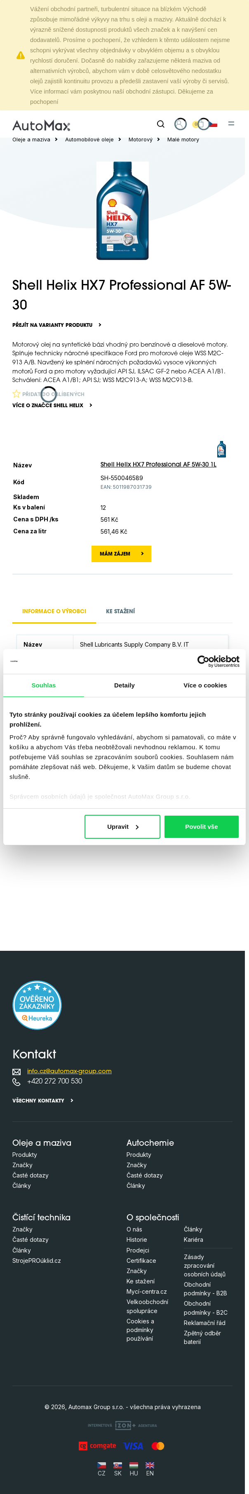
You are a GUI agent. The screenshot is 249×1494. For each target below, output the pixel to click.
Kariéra (193, 1239)
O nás (134, 1229)
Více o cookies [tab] (205, 685)
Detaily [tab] (124, 685)
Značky (22, 1164)
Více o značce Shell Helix (47, 405)
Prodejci (138, 1250)
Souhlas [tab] (43, 685)
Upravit (123, 826)
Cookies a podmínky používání (140, 1330)
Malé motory (183, 139)
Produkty (24, 1154)
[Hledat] (161, 124)
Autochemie (150, 1144)
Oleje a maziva (31, 139)
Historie (137, 1239)
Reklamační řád (205, 1322)
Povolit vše (201, 826)
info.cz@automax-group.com (69, 1072)
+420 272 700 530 (54, 1081)
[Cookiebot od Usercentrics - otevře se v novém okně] (203, 661)
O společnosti (153, 1218)
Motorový (141, 139)
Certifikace (141, 1260)
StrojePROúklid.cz (36, 1260)
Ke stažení (141, 1281)
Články (21, 1185)
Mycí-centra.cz (147, 1291)
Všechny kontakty (38, 1101)
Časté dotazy (30, 1175)
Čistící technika (41, 1218)
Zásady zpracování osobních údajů (205, 1265)
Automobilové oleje (89, 139)
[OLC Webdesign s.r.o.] (122, 1425)
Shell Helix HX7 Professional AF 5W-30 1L (158, 465)
